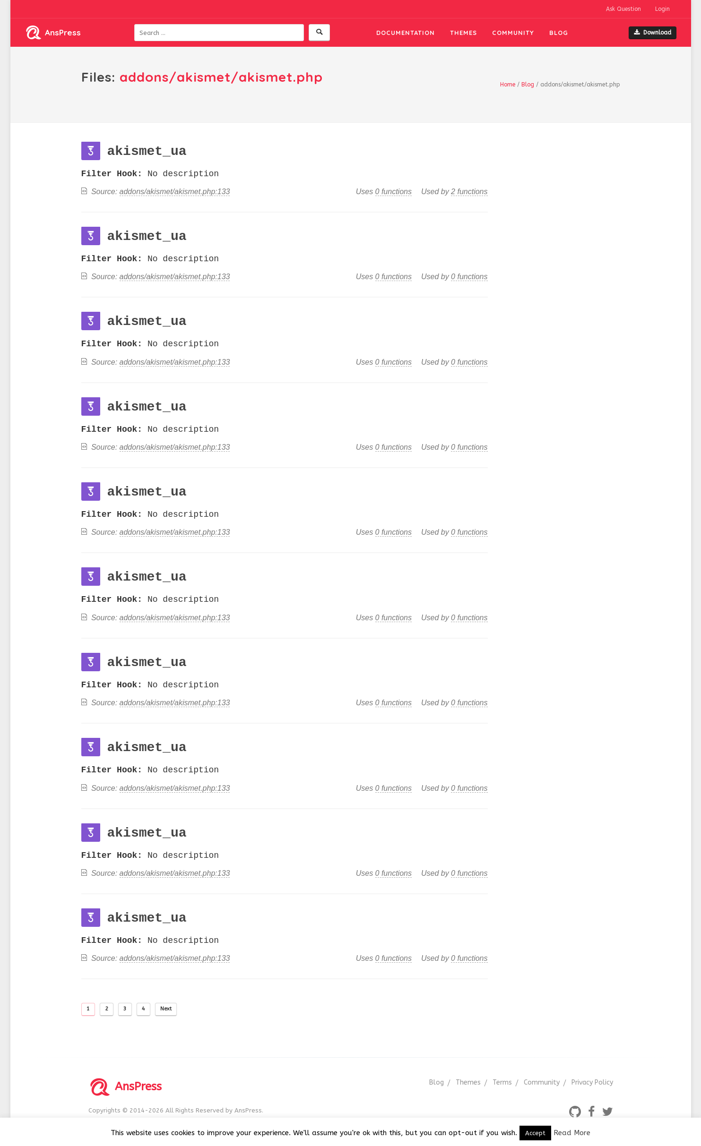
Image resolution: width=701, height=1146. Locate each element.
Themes (463, 32)
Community (513, 32)
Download (652, 32)
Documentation (405, 32)
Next (166, 1009)
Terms (502, 1082)
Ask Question (623, 9)
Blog (558, 32)
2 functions (469, 192)
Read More (572, 1133)
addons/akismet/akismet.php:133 (175, 192)
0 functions (393, 192)
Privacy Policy (592, 1082)
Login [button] (662, 9)
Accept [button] (535, 1133)
